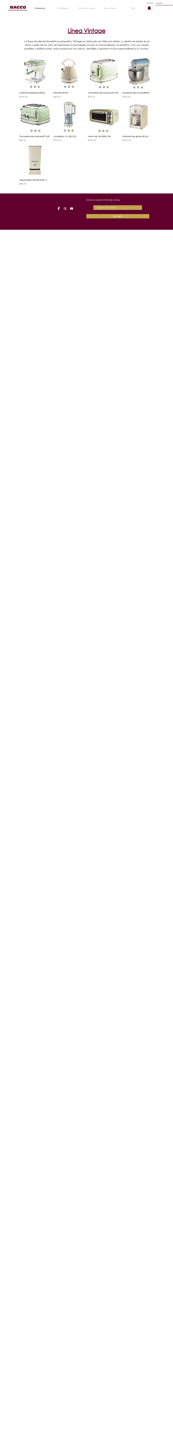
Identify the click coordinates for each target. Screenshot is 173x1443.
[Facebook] (58, 208)
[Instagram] (65, 208)
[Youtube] (71, 208)
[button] (149, 8)
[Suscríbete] (117, 216)
